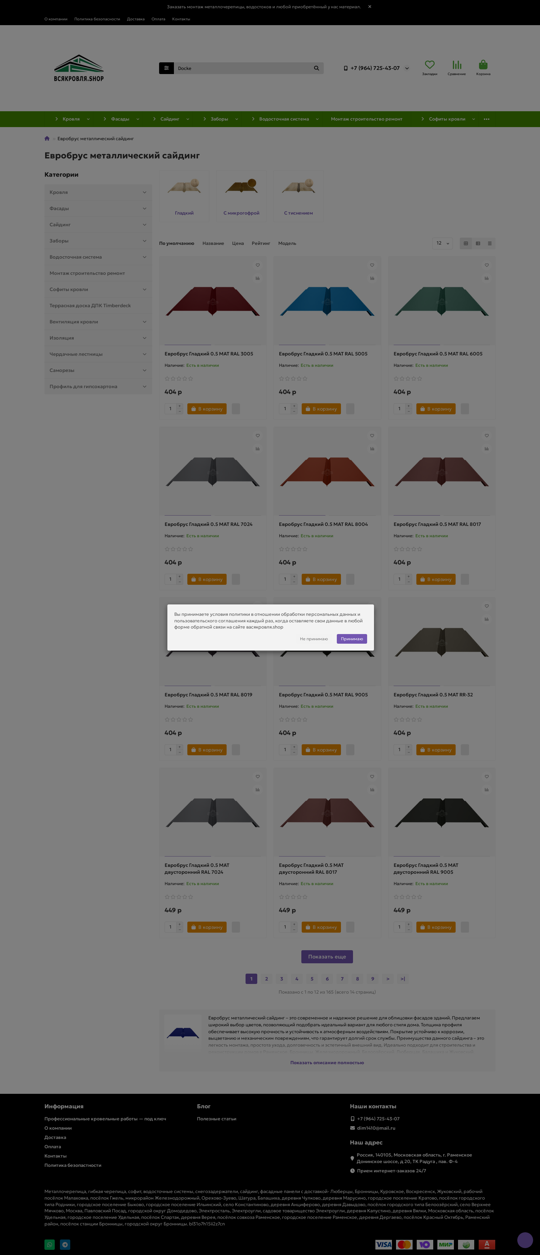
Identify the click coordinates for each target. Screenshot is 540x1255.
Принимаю (352, 638)
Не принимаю (314, 638)
